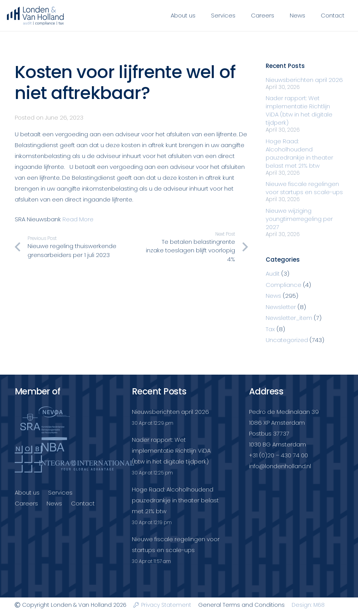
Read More (77, 219)
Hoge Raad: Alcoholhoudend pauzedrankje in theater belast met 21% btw (299, 153)
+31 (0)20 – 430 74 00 (278, 455)
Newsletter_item (289, 318)
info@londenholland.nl (280, 466)
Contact (83, 503)
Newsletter (281, 307)
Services (60, 492)
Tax (270, 329)
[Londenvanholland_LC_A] (35, 15)
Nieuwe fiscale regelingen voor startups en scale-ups (304, 188)
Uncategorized (287, 340)
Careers (26, 503)
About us (27, 492)
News (273, 296)
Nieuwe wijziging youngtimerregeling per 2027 (299, 219)
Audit (273, 273)
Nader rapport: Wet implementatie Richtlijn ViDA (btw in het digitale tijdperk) (299, 110)
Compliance (283, 285)
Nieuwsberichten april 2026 (304, 80)
